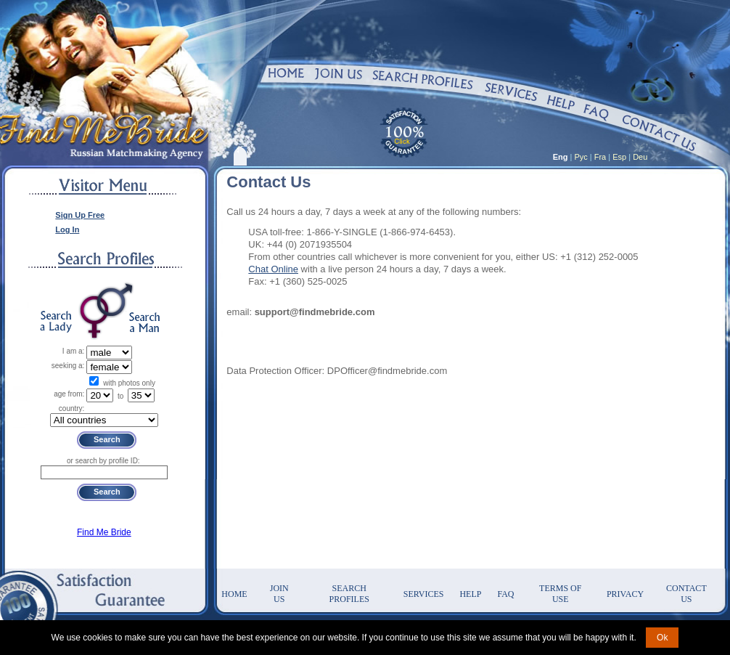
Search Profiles (349, 593)
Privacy (625, 594)
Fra (600, 156)
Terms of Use (560, 593)
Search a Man (144, 322)
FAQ (505, 594)
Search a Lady (56, 322)
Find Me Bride (104, 532)
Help (470, 594)
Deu (640, 156)
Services (423, 594)
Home (234, 594)
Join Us (279, 593)
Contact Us (686, 593)
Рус (581, 156)
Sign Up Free (79, 215)
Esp (619, 156)
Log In (67, 229)
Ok (662, 637)
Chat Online (273, 269)
